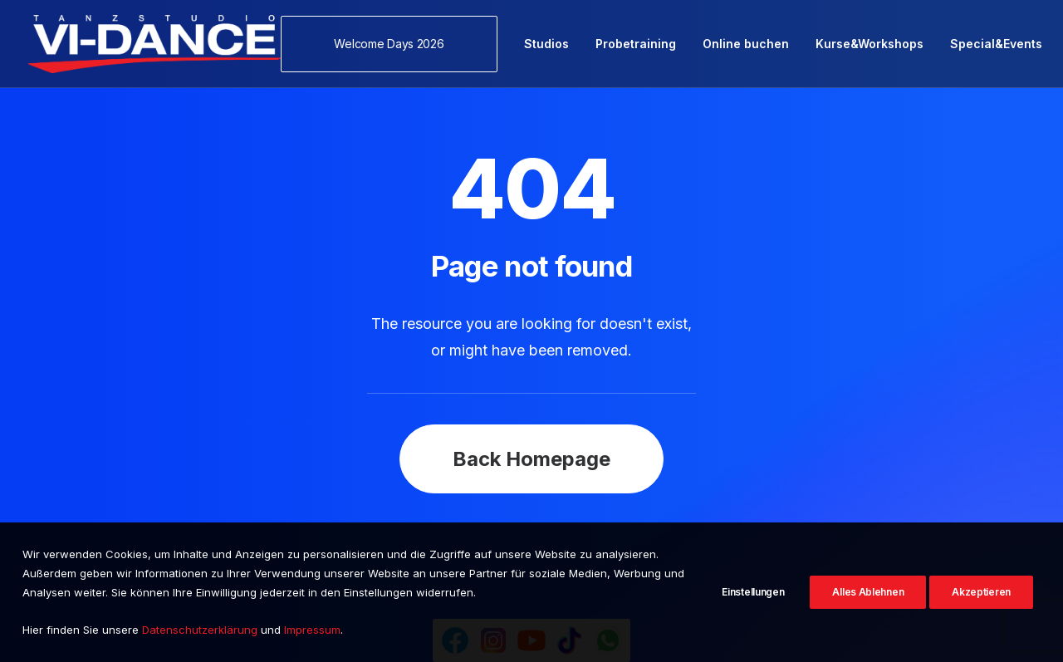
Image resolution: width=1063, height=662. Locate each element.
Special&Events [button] (996, 44)
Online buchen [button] (746, 44)
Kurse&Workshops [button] (869, 44)
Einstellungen (753, 592)
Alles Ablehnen (868, 592)
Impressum (312, 629)
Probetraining (635, 44)
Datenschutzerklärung (199, 629)
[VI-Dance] (154, 44)
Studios (546, 44)
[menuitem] (394, 44)
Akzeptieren (981, 592)
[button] (394, 44)
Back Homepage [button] (531, 427)
